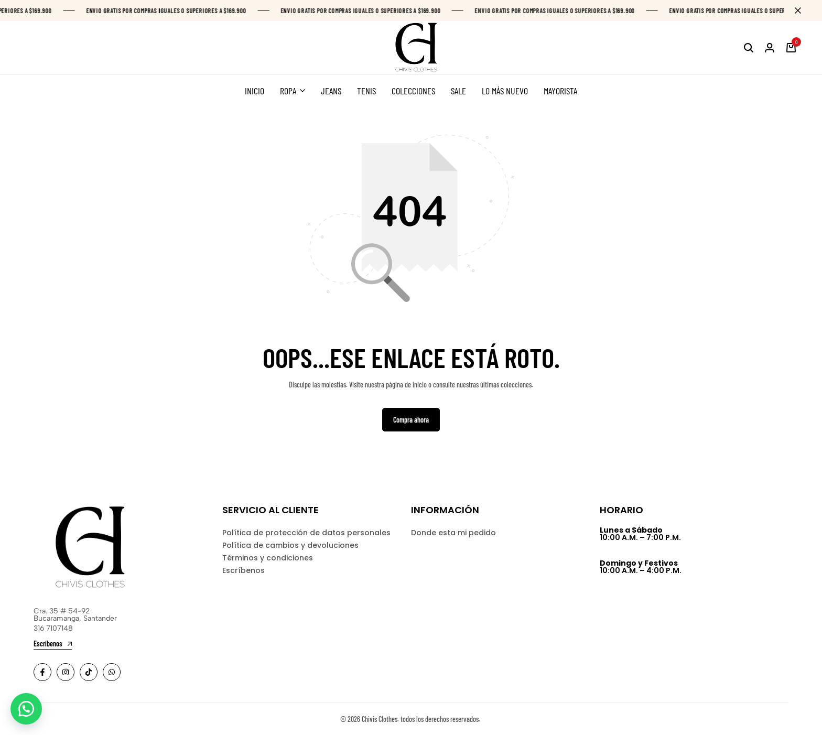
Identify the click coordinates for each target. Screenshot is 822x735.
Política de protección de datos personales (306, 532)
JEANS (331, 90)
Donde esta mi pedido (453, 532)
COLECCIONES (413, 90)
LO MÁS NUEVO (505, 90)
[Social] (42, 672)
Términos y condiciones (267, 557)
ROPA (288, 90)
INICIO (254, 90)
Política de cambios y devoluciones (290, 545)
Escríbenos (243, 570)
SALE (458, 90)
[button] (26, 709)
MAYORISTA (560, 90)
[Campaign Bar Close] (803, 10)
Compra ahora (411, 419)
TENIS (366, 90)
